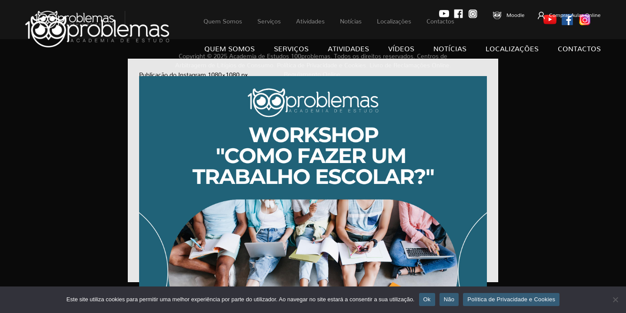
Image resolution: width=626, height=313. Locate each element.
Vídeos (401, 47)
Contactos (579, 47)
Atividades (348, 47)
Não (449, 299)
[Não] (615, 299)
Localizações (512, 47)
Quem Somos (229, 47)
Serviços (291, 47)
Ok (427, 299)
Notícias (449, 47)
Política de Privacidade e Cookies (511, 299)
